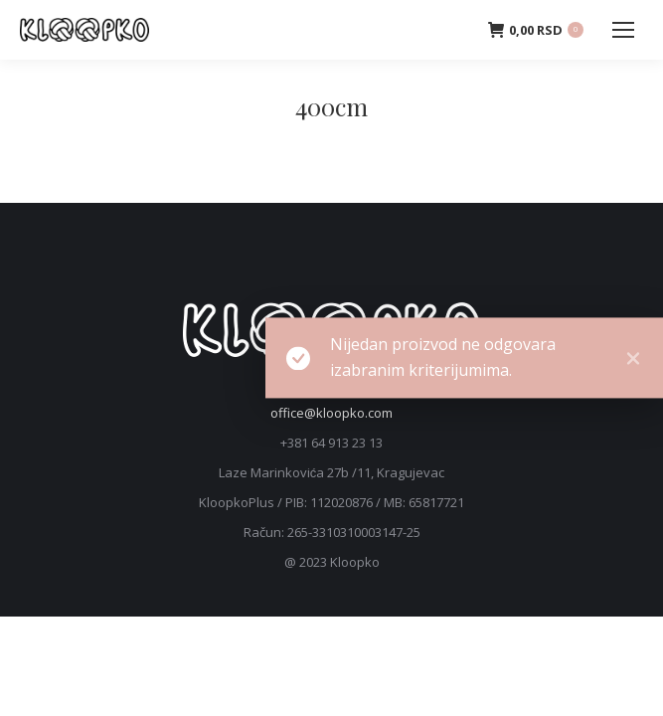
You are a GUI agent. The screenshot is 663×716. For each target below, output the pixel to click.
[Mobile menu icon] (623, 30)
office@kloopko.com (331, 413)
